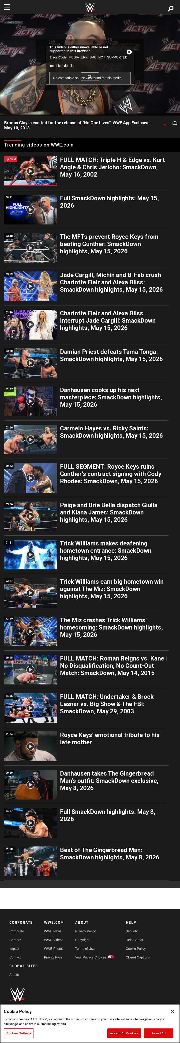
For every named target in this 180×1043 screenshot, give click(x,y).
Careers (15, 940)
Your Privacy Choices (90, 957)
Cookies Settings (18, 1033)
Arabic (14, 975)
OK (90, 76)
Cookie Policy (136, 948)
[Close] (172, 1011)
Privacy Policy (85, 931)
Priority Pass (53, 957)
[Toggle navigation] (6, 7)
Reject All (158, 1033)
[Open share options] (175, 123)
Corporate (16, 931)
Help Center (134, 940)
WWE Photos (54, 948)
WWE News (53, 931)
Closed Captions (138, 957)
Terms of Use (84, 948)
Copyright (82, 940)
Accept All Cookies (124, 1033)
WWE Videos (53, 940)
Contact (15, 957)
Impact (14, 948)
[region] (90, 1023)
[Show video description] (164, 123)
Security (132, 931)
